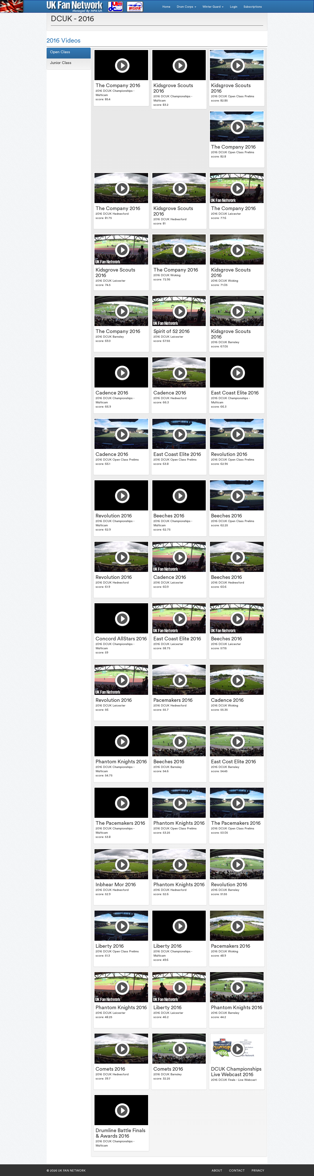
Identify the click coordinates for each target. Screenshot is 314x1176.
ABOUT (217, 1170)
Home (166, 6)
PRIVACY (257, 1170)
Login (233, 6)
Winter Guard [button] (213, 6)
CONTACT (237, 1170)
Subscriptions (253, 6)
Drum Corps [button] (186, 6)
